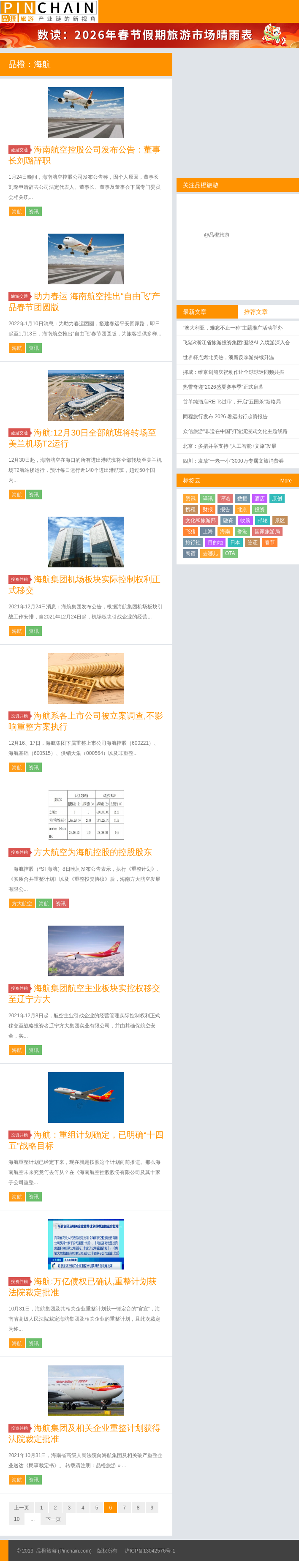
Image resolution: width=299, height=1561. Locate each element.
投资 (260, 509)
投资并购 (20, 579)
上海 (208, 531)
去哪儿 (210, 553)
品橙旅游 (49, 11)
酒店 (260, 498)
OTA (230, 553)
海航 (17, 212)
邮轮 (263, 520)
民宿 (190, 553)
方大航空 (22, 904)
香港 (242, 531)
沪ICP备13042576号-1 (150, 1551)
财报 (208, 509)
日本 (235, 542)
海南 (225, 531)
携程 (190, 509)
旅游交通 (20, 149)
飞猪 (190, 531)
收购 (245, 520)
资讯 (34, 212)
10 (16, 1519)
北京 (242, 509)
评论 (225, 498)
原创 (277, 498)
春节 (270, 542)
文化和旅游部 (200, 520)
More (286, 481)
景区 (280, 520)
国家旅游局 (267, 531)
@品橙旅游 (216, 235)
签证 (252, 542)
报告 (225, 509)
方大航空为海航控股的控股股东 (93, 852)
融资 (228, 520)
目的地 (215, 542)
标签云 (192, 480)
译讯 (208, 498)
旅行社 (193, 542)
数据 (242, 498)
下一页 (53, 1519)
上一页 (21, 1508)
